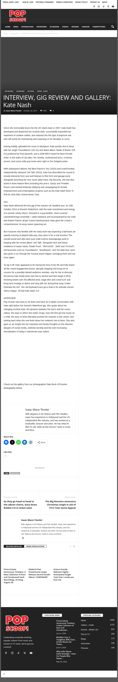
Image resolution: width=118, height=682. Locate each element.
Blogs (83, 639)
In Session (54, 27)
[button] (112, 26)
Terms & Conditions (64, 2)
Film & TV (85, 634)
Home (7, 27)
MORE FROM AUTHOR (35, 546)
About (104, 2)
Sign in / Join (27, 2)
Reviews (75, 27)
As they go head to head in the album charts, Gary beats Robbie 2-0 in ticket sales (20, 504)
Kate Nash (15, 473)
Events (65, 27)
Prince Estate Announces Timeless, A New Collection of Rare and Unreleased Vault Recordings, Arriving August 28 (15, 576)
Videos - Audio (42, 91)
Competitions (98, 27)
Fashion (85, 27)
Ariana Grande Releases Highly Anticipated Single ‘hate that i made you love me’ (63, 574)
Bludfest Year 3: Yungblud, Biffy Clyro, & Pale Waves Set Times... (65, 641)
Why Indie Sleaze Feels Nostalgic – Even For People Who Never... (66, 655)
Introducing (27, 27)
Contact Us (95, 2)
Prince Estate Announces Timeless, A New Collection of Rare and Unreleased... (65, 625)
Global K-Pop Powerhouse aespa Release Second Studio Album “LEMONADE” (39, 573)
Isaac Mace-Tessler (14, 110)
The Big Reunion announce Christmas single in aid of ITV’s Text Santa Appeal (60, 504)
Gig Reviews (15, 33)
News (15, 27)
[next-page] (74, 546)
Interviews (42, 27)
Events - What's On (89, 629)
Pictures (31, 91)
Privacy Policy (81, 2)
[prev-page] (70, 546)
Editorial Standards (45, 2)
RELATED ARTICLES (14, 546)
